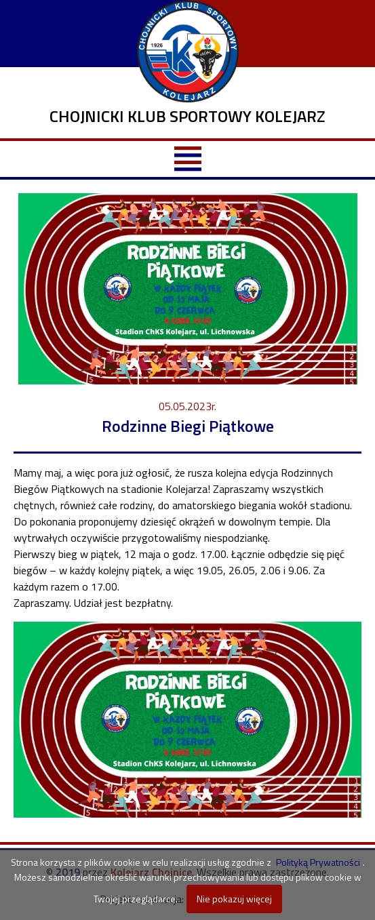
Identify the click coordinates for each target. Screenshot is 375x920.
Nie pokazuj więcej (234, 899)
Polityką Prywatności (318, 862)
